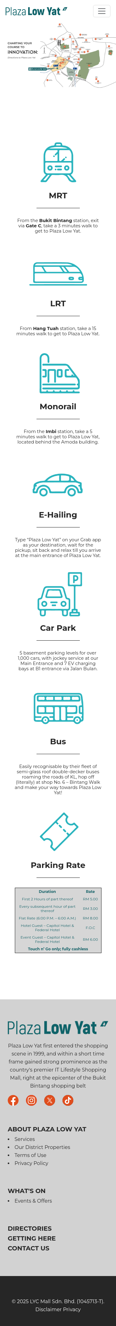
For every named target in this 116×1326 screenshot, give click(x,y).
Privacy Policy (31, 1163)
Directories (30, 1228)
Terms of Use (30, 1155)
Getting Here (32, 1238)
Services (25, 1139)
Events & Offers (33, 1201)
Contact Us (28, 1248)
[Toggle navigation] (101, 11)
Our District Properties (42, 1147)
